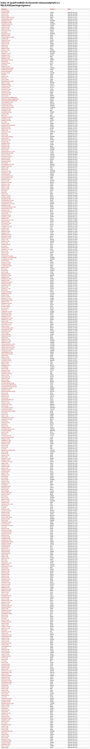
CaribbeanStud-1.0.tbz (7, 19)
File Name (4, 9)
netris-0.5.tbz (4, 355)
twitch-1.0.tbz (4, 520)
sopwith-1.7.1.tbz (5, 460)
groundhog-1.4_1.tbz (6, 226)
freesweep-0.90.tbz (6, 161)
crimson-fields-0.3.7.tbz (7, 102)
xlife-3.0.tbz (4, 629)
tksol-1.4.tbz (4, 495)
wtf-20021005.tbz (5, 546)
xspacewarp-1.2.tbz (6, 718)
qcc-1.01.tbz (4, 412)
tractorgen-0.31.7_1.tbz (7, 504)
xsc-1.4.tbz (4, 696)
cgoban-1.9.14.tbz (5, 84)
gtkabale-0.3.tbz (5, 233)
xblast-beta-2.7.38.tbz (6, 566)
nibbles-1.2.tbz (5, 363)
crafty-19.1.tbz (4, 95)
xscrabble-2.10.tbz (6, 701)
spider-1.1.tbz (4, 468)
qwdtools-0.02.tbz (5, 422)
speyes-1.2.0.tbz (5, 466)
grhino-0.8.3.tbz (5, 224)
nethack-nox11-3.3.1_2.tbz (8, 347)
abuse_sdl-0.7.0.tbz (6, 30)
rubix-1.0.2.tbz (4, 432)
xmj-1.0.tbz (4, 647)
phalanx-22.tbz (5, 394)
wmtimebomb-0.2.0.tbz (7, 541)
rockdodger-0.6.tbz (6, 427)
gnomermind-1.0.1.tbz (6, 208)
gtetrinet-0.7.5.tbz (5, 231)
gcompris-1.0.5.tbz (6, 171)
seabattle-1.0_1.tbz (6, 440)
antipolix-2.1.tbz (5, 41)
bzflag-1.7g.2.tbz (5, 82)
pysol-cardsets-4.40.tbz (7, 407)
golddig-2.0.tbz (5, 218)
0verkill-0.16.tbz (5, 12)
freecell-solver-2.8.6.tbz (7, 153)
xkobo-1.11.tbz (5, 625)
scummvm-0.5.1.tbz (6, 435)
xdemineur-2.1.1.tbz (6, 589)
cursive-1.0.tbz (5, 113)
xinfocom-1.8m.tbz (6, 611)
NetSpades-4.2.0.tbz (6, 22)
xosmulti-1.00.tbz (5, 664)
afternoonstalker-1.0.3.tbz (7, 37)
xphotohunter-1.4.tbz (6, 672)
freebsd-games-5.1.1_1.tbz (8, 151)
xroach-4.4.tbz (4, 690)
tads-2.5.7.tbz (4, 473)
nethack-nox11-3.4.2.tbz (7, 348)
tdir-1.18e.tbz (4, 478)
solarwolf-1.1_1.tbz (6, 458)
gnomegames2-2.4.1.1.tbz (7, 203)
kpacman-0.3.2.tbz (6, 283)
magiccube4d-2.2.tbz (6, 314)
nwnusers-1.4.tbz (5, 371)
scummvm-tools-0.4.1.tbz (7, 437)
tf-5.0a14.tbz (4, 484)
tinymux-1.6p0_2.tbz (6, 492)
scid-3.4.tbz (4, 433)
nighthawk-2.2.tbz (5, 365)
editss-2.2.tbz (4, 130)
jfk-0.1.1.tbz (4, 268)
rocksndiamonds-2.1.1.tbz (7, 429)
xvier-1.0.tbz (4, 732)
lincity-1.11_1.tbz (5, 304)
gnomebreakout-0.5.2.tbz (7, 200)
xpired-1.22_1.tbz (5, 678)
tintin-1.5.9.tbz (4, 489)
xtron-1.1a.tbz (4, 727)
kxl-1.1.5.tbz (4, 290)
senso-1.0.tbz (4, 445)
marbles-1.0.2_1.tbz (6, 319)
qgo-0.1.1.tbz (4, 414)
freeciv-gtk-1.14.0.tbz (6, 156)
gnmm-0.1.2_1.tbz (5, 195)
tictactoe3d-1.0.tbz (6, 486)
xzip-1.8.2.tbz (4, 737)
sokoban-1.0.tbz (5, 455)
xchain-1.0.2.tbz (5, 577)
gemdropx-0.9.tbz (5, 174)
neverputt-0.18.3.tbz (6, 360)
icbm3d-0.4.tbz (5, 247)
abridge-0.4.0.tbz (5, 27)
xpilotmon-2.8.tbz (5, 677)
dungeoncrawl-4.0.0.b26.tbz (8, 125)
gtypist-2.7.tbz (4, 239)
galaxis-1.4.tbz (5, 167)
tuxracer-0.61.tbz (5, 515)
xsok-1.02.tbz (4, 711)
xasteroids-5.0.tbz (5, 553)
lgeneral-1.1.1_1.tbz (6, 298)
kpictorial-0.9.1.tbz (5, 285)
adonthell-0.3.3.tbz (6, 33)
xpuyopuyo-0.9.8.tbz (6, 680)
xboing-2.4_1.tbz (5, 571)
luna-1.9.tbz (4, 309)
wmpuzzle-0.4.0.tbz (6, 533)
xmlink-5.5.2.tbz (5, 649)
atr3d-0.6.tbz (4, 45)
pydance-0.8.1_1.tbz (6, 404)
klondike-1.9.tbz (5, 277)
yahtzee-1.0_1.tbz (5, 739)
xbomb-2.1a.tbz (5, 572)
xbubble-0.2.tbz (5, 576)
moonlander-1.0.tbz (6, 331)
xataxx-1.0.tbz (4, 554)
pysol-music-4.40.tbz (6, 409)
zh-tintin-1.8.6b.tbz (6, 742)
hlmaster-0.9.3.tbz (5, 244)
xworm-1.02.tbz (5, 736)
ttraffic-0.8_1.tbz (5, 509)
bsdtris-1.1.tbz (4, 76)
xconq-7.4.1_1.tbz (5, 584)
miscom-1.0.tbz (5, 326)
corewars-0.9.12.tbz (6, 92)
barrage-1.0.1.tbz (5, 50)
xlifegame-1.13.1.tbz (6, 631)
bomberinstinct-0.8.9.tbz (7, 68)
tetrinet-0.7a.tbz (5, 481)
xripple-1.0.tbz (4, 688)
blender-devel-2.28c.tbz (7, 59)
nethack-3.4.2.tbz (5, 342)
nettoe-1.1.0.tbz (5, 357)
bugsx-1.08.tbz (5, 79)
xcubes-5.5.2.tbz (5, 585)
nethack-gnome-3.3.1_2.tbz (8, 344)
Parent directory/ (5, 10)
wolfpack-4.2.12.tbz (6, 543)
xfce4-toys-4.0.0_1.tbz (6, 600)
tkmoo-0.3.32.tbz (5, 494)
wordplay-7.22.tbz (5, 545)
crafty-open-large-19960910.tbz (9, 97)
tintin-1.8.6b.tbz (5, 491)
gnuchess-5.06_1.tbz (6, 211)
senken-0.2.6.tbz (5, 443)
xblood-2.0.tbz (4, 567)
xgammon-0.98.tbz (6, 607)
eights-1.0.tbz (4, 135)
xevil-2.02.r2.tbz (5, 597)
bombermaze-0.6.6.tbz (7, 69)
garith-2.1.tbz (4, 169)
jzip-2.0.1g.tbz (4, 272)
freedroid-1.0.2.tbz (5, 157)
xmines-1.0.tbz (5, 644)
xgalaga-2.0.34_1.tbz (6, 605)
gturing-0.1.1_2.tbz (6, 237)
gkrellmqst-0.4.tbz (5, 179)
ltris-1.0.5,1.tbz (5, 308)
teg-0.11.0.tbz (4, 479)
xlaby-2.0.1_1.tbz (5, 628)
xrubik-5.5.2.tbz (5, 695)
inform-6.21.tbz (5, 252)
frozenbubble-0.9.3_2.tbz (7, 164)
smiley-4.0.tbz (4, 453)
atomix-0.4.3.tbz (5, 43)
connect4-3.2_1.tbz (6, 89)
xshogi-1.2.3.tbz (5, 706)
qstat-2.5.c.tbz (4, 415)
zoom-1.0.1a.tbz (5, 745)
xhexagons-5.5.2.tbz (6, 610)
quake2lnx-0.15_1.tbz (6, 419)
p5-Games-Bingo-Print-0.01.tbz (9, 386)
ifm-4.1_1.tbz (4, 251)
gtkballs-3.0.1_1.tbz (6, 234)
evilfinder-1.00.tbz (5, 143)
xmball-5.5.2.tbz (5, 638)
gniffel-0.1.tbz (4, 193)
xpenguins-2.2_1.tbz (6, 670)
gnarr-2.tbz (4, 192)
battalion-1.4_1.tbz (6, 53)
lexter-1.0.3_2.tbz (5, 296)
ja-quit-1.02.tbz (5, 260)
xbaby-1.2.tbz (4, 556)
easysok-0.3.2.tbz (5, 126)
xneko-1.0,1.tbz (5, 654)
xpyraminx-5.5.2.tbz (6, 683)
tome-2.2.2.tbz (5, 497)
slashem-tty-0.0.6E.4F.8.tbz (8, 450)
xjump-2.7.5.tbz (5, 620)
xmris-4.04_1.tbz (5, 651)
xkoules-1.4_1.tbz (5, 626)
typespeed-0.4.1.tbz (6, 522)
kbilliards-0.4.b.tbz (5, 273)
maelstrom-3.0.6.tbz (6, 313)
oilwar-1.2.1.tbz (5, 375)
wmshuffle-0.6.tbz (5, 538)
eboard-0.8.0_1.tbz (6, 128)
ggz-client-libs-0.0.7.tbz (7, 175)
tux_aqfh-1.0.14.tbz (6, 510)
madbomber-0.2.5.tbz (6, 311)
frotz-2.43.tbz (4, 162)
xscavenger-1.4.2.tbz (6, 698)
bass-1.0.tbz (4, 51)
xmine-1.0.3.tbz (5, 641)
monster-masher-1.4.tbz (7, 327)
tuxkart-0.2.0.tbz (5, 512)
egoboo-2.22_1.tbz (6, 131)
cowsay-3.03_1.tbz (6, 94)
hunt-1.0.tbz (4, 246)
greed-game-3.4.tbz (6, 223)
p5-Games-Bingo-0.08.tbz (7, 383)
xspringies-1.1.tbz (5, 719)
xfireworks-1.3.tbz (5, 602)
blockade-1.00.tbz (5, 63)
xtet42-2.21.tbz (5, 721)
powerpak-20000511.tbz (7, 399)
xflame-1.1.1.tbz (5, 603)
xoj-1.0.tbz (4, 660)
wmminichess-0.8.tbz (6, 531)
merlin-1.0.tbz (4, 321)
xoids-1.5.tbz (4, 659)
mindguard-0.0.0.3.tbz (6, 322)
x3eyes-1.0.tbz (5, 548)
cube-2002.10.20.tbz (6, 112)
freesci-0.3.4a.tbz (5, 159)
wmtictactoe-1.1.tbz (6, 540)
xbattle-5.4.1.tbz (5, 558)
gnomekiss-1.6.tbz (5, 205)
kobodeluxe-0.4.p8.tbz (6, 282)
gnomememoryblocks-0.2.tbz (8, 206)
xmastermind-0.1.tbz (6, 636)
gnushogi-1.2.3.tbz (6, 216)
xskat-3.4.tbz (4, 708)
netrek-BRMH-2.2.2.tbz (7, 352)
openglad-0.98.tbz (5, 381)
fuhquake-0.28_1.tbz (6, 166)
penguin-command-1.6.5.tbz (8, 391)
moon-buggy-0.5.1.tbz (6, 329)
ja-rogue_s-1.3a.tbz (6, 262)
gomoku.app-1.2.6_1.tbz (7, 220)
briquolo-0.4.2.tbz (5, 73)
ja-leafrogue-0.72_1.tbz (7, 255)
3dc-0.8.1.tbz (4, 14)
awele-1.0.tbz (4, 46)
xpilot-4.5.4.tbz (5, 674)
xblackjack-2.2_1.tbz (6, 562)
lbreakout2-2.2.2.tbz (6, 293)
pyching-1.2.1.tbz (5, 402)
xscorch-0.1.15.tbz (6, 700)
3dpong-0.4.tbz (5, 15)
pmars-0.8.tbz (4, 398)
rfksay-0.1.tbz (4, 425)
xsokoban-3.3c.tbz (5, 713)
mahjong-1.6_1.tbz (6, 316)
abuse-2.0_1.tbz (5, 28)
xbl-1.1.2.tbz (4, 561)
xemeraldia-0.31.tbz (6, 595)
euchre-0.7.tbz (5, 141)
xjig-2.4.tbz (4, 618)
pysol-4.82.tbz (4, 406)
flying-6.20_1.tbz (5, 146)
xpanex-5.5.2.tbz (5, 667)
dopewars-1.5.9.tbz (6, 120)
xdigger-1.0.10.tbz (5, 590)
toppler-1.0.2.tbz (5, 499)
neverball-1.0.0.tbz (6, 358)
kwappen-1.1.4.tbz (6, 288)
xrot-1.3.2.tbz (4, 693)
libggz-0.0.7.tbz (5, 301)
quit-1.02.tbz (4, 420)
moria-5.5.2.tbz (5, 332)
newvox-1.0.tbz (5, 362)
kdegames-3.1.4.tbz (6, 275)
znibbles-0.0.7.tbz (5, 744)
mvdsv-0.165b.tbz (5, 334)
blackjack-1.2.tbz (5, 58)
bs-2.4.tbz (3, 74)
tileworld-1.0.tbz (5, 487)
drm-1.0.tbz (4, 121)
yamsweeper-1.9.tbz (6, 740)
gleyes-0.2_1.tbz (5, 185)
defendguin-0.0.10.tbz (6, 117)
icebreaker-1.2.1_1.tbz (7, 249)
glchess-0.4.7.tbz (5, 184)
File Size (52, 9)
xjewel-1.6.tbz (4, 616)
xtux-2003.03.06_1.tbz (6, 731)
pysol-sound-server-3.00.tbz (8, 411)
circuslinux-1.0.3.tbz (6, 86)
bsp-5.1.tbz (4, 77)
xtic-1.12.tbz (4, 723)
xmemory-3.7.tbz (5, 639)
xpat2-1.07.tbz (4, 669)
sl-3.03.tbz (4, 448)
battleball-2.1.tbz (5, 55)
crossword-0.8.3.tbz (6, 108)
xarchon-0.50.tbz (5, 551)
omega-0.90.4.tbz (5, 376)
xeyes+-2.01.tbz (5, 598)
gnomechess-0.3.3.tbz (6, 202)
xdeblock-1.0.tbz (5, 587)
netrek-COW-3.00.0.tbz (7, 353)
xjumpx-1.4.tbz (5, 623)
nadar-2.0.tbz (4, 337)
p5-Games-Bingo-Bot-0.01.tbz (8, 384)
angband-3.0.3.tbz (5, 40)
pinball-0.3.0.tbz (5, 396)
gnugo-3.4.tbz (4, 213)
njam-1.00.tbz (4, 368)
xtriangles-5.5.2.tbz (6, 724)
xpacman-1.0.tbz (5, 665)
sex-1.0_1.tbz (4, 447)
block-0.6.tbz (4, 61)
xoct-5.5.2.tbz (4, 657)
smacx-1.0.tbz (4, 451)
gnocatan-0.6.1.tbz (6, 198)
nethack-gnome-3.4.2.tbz (7, 345)
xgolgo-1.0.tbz (4, 608)
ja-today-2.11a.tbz (5, 264)
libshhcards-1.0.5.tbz (6, 303)
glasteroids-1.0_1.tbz (6, 182)
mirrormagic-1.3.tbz (6, 324)
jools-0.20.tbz (4, 270)
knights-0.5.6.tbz (5, 280)
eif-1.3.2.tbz (4, 133)
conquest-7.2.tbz (5, 90)
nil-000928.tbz (4, 367)
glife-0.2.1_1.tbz (5, 187)
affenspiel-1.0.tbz (5, 35)
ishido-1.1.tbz (4, 254)
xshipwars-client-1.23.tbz (7, 703)
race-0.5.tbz (4, 424)
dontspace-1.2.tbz (5, 118)
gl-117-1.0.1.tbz (5, 180)
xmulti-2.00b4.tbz (5, 652)
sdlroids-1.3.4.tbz (5, 438)
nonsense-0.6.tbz (5, 370)
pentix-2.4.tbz (4, 393)
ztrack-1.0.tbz (4, 747)
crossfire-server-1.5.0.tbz (7, 107)
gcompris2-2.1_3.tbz (6, 172)
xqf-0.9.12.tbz (4, 685)
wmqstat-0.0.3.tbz (5, 536)
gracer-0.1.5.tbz (5, 221)
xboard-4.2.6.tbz (5, 569)
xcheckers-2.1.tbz (5, 579)
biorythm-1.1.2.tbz (5, 56)
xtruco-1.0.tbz (4, 729)
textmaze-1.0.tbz (5, 482)
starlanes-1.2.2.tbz (6, 469)
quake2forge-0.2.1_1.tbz (7, 417)
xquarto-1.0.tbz (5, 687)
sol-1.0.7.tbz (4, 456)
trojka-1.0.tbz (4, 505)
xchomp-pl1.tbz (5, 580)
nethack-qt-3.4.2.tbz (6, 350)
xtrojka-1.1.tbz (4, 726)
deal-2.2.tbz (4, 115)
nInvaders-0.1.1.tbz (6, 335)
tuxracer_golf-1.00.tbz (6, 517)
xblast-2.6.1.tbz (5, 564)
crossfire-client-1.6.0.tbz (7, 105)
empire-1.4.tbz (5, 138)
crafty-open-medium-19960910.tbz (10, 99)
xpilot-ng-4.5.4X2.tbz (6, 675)
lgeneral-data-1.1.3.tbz (7, 300)
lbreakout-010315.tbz (6, 291)
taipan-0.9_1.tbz (5, 474)
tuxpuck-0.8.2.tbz (5, 513)
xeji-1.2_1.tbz (4, 594)
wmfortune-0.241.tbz (6, 530)
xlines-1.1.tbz (4, 633)
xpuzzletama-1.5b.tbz (6, 682)
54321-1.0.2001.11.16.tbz (7, 17)
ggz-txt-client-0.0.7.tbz (6, 177)
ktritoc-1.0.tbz (4, 286)
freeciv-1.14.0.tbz (5, 154)
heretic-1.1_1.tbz (5, 241)
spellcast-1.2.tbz (5, 465)
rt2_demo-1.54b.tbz (6, 430)
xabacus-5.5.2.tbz (5, 549)
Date (69, 9)
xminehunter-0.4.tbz (6, 642)
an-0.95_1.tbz (4, 38)
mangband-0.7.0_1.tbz (7, 318)
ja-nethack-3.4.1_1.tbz (6, 259)
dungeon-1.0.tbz (5, 123)
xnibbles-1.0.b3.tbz (6, 656)
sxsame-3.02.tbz (5, 471)
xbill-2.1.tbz (4, 559)
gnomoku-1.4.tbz (5, 210)
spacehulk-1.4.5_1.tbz (6, 461)
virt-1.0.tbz (4, 527)
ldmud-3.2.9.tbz (5, 295)
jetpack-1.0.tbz (5, 267)
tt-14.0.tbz (3, 507)
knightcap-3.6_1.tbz (6, 278)
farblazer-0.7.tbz (5, 144)
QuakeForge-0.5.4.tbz (6, 24)
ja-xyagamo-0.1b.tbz (6, 265)
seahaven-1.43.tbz (6, 442)
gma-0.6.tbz (4, 190)
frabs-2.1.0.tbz (5, 149)
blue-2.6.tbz (4, 64)
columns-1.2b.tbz (5, 87)
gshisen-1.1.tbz (5, 229)
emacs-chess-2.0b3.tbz (7, 136)
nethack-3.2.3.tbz (5, 339)
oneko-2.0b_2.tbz (5, 378)
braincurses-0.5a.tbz (6, 71)
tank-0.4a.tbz (4, 476)
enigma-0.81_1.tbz (6, 139)
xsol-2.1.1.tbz (4, 714)
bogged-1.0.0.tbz (5, 66)
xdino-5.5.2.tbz (5, 592)
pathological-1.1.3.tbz (6, 388)
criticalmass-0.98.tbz (6, 104)
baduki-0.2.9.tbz (5, 48)
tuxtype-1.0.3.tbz (5, 518)
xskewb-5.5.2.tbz (5, 709)
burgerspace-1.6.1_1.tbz (7, 81)
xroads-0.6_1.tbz (5, 692)
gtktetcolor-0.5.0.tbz (6, 236)
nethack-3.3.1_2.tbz (6, 340)
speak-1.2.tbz (4, 463)
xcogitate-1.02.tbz (5, 582)
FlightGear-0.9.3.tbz (6, 20)
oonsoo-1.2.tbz (5, 380)
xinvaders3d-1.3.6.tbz (6, 613)
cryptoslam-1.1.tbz (6, 110)
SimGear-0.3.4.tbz (5, 25)
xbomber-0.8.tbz (5, 574)
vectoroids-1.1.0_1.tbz (6, 525)
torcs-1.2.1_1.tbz (5, 500)
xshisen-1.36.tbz (5, 705)
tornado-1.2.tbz (5, 502)
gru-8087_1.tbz (5, 228)
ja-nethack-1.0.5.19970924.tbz (9, 257)
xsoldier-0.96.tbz (5, 716)
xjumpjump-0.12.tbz (6, 621)
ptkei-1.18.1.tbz (5, 401)
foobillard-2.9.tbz (5, 148)
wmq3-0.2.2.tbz (5, 535)
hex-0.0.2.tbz (4, 242)
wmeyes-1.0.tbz (5, 528)
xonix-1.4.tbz (4, 662)
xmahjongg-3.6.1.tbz (6, 634)
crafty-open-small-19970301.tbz (9, 100)
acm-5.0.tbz (4, 32)
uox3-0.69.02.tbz (5, 523)
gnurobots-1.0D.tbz (6, 215)
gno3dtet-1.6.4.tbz (5, 197)
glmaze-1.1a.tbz (5, 188)
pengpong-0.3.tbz (5, 389)
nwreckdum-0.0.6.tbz (6, 373)
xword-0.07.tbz (5, 734)
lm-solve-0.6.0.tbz (5, 306)
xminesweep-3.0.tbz (6, 646)
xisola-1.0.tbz (4, 615)
